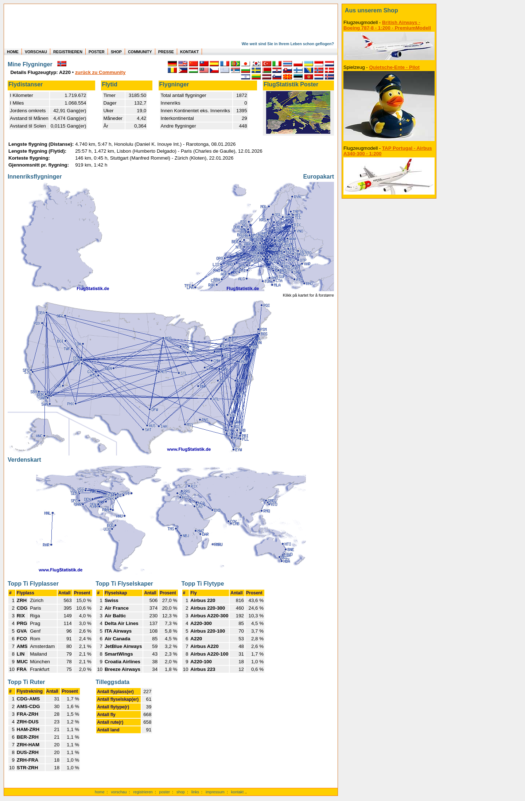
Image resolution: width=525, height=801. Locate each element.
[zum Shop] (389, 10)
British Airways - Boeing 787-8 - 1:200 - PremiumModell (387, 25)
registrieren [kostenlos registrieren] (142, 792)
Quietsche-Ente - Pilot (394, 67)
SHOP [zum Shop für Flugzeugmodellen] (116, 52)
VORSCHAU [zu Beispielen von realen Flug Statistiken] (36, 52)
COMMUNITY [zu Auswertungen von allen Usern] (140, 52)
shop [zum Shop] (180, 792)
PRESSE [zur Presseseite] (166, 52)
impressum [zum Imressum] (215, 792)
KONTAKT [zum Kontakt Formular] (189, 52)
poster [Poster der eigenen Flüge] (164, 792)
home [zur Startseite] (100, 792)
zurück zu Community (100, 72)
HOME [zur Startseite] (13, 52)
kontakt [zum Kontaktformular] (237, 792)
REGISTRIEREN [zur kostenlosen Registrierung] (67, 52)
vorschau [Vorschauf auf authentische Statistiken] (119, 792)
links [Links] (195, 792)
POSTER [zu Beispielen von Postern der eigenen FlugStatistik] (97, 52)
